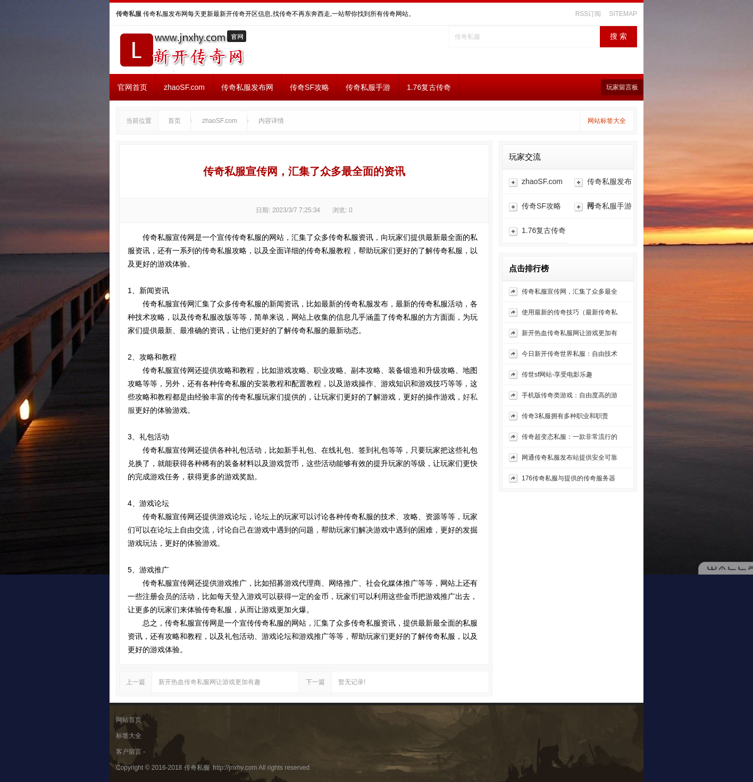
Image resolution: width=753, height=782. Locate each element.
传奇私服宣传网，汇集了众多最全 (569, 291)
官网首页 (132, 87)
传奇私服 (128, 14)
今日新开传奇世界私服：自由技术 (569, 353)
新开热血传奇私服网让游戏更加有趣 (209, 682)
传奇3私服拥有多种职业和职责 (565, 416)
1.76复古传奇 (429, 87)
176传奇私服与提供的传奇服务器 (568, 478)
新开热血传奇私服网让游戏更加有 (569, 333)
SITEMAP (623, 14)
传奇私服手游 (368, 87)
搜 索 (618, 36)
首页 (174, 120)
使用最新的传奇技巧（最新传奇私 (569, 312)
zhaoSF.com (184, 87)
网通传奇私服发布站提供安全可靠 (569, 457)
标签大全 (128, 735)
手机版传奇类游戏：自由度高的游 (569, 395)
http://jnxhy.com (234, 767)
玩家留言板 (622, 87)
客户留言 (128, 751)
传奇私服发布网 (247, 87)
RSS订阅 (588, 14)
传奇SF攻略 (309, 87)
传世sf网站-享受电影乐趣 (557, 374)
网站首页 (128, 719)
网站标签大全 (607, 120)
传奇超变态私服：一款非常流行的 (569, 436)
